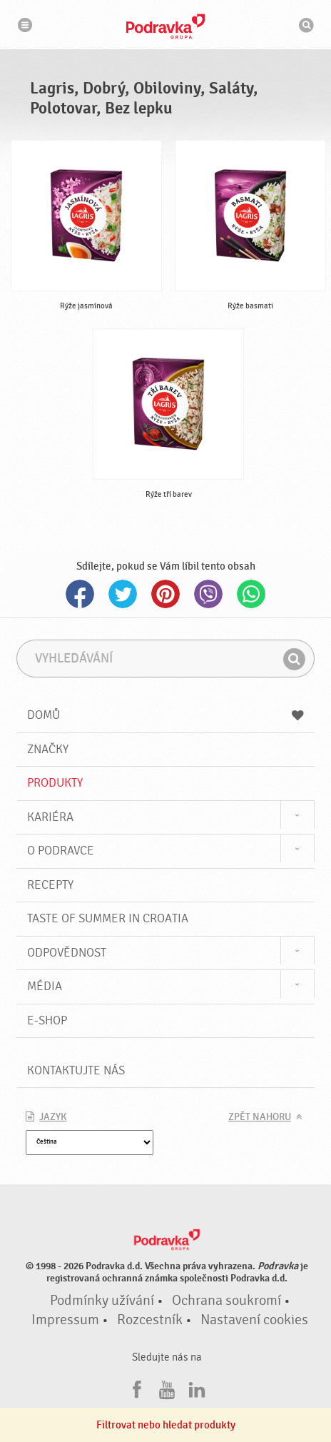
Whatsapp (251, 594)
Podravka (165, 26)
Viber (208, 594)
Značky (47, 749)
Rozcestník (150, 1320)
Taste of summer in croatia (107, 918)
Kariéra (50, 817)
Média (44, 986)
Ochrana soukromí (226, 1301)
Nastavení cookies (254, 1320)
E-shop (47, 1020)
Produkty (55, 783)
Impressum (65, 1320)
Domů (165, 715)
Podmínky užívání (102, 1301)
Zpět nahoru (259, 1117)
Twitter (122, 594)
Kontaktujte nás (76, 1070)
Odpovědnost (66, 952)
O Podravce (60, 850)
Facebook (80, 594)
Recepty (50, 885)
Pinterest (165, 594)
